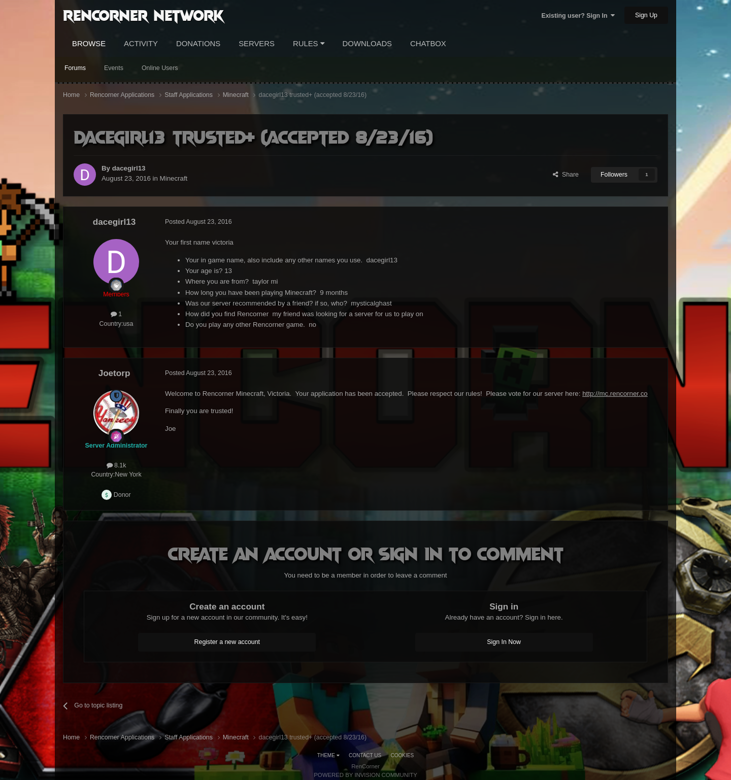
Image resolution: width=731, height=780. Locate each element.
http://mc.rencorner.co (615, 393)
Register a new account (227, 642)
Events (113, 68)
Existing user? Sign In (578, 15)
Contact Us (365, 755)
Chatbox (428, 44)
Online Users (160, 68)
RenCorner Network (143, 15)
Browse (89, 44)
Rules (308, 44)
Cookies (402, 755)
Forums (75, 68)
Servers (257, 44)
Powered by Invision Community (365, 775)
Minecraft (174, 178)
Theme (328, 755)
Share (566, 174)
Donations (198, 44)
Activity (141, 44)
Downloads (367, 44)
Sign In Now (504, 642)
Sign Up (646, 15)
